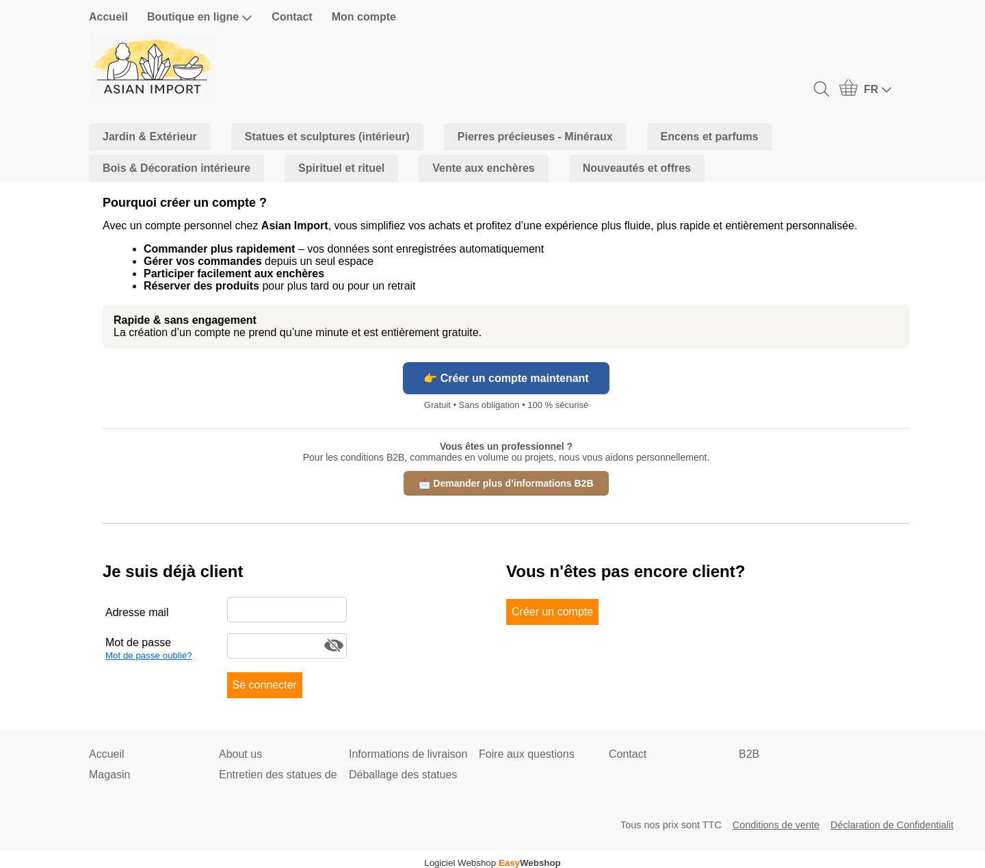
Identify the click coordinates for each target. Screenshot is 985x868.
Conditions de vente (776, 824)
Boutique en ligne (199, 17)
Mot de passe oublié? (148, 655)
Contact (292, 17)
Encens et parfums (710, 136)
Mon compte (364, 17)
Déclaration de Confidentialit (892, 824)
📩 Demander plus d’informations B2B (506, 483)
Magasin (109, 774)
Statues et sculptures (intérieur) (327, 136)
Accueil (108, 17)
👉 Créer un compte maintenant (505, 378)
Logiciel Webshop (492, 863)
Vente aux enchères (483, 168)
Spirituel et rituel (341, 168)
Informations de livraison (408, 754)
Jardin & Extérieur (150, 136)
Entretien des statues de (278, 774)
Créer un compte (552, 611)
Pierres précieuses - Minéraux (535, 136)
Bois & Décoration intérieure (176, 168)
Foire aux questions (527, 754)
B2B (749, 754)
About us (240, 754)
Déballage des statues (403, 774)
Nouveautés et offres (637, 168)
